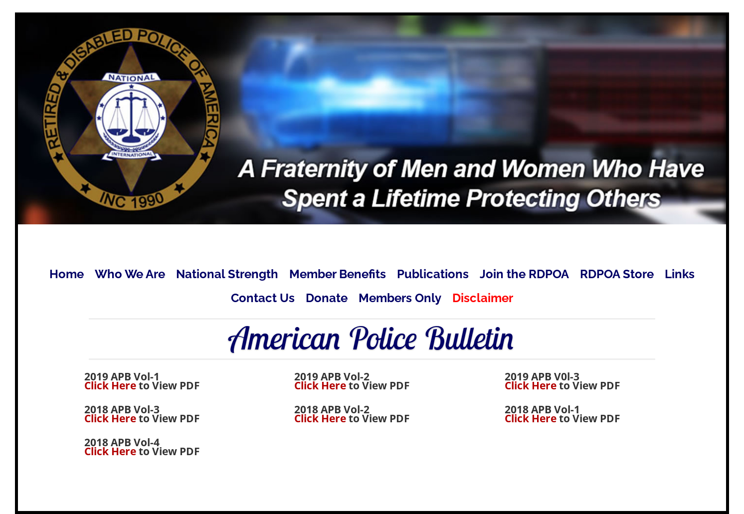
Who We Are (130, 276)
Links (680, 276)
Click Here (110, 385)
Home (66, 276)
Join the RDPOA (524, 276)
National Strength (227, 276)
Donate (327, 300)
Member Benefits (337, 276)
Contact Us (263, 300)
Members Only (400, 300)
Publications (433, 276)
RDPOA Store (617, 276)
